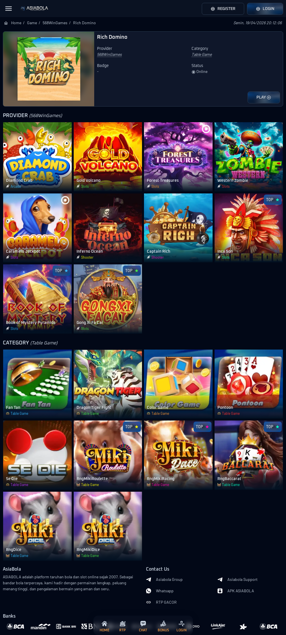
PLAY (263, 97)
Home (16, 22)
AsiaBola (12, 569)
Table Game (202, 54)
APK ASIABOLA (235, 591)
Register (223, 9)
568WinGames (55, 22)
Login (265, 9)
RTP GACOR (161, 602)
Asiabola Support (237, 579)
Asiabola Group (164, 579)
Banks (9, 616)
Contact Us (157, 569)
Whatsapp (160, 591)
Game (32, 22)
